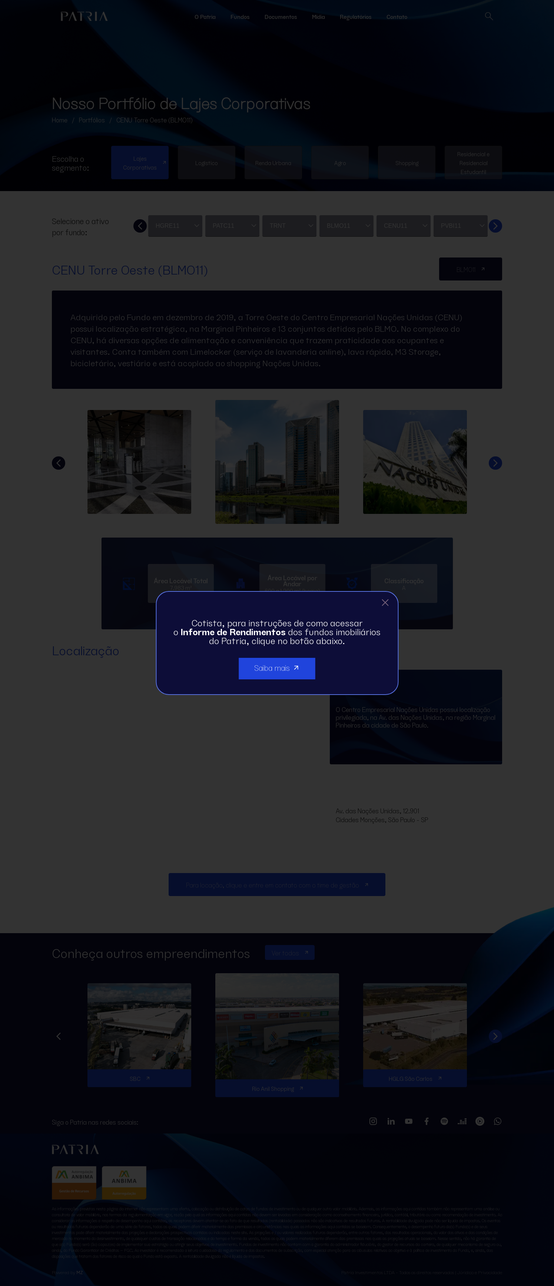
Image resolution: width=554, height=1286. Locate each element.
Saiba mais (277, 667)
